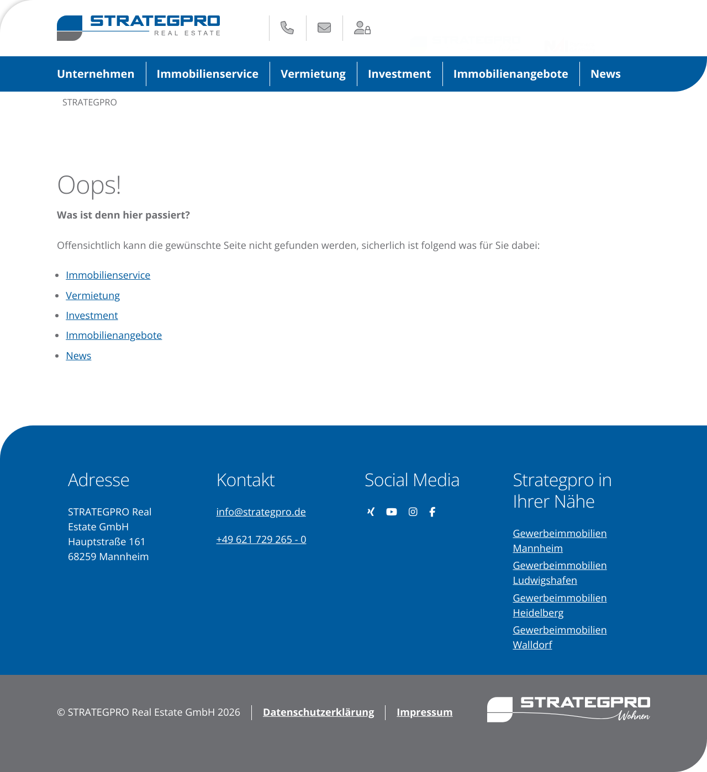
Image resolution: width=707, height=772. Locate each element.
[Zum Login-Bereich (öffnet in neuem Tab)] (362, 28)
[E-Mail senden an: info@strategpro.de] (324, 28)
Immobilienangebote (510, 73)
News (605, 73)
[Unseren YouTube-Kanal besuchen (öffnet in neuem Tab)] (391, 512)
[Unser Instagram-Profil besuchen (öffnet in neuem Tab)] (413, 512)
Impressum (424, 712)
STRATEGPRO (89, 102)
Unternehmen (96, 73)
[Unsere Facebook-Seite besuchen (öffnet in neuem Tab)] (432, 512)
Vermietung (313, 73)
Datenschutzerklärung (318, 712)
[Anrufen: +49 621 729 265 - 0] (287, 28)
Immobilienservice (208, 73)
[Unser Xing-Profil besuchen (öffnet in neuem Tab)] (371, 512)
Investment (399, 73)
